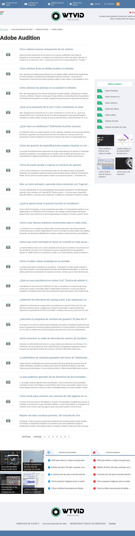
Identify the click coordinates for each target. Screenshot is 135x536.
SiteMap (112, 524)
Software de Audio (111, 121)
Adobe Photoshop (111, 91)
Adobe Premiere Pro (112, 97)
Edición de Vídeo (42, 29)
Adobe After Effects (112, 109)
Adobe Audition (57, 29)
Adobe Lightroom (111, 103)
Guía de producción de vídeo (22, 29)
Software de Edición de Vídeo (115, 127)
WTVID (5, 30)
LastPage (37, 437)
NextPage (26, 437)
